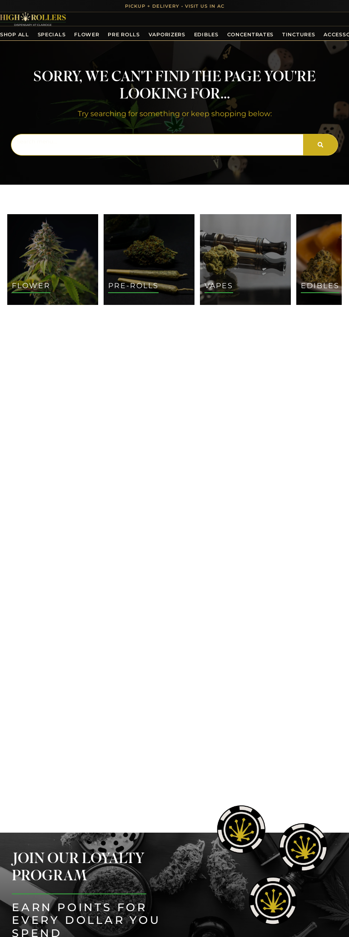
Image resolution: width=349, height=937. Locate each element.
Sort (69, 318)
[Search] (320, 144)
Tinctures (298, 34)
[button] (325, 913)
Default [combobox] (74, 328)
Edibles (206, 34)
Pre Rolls (124, 34)
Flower (86, 34)
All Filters (28, 328)
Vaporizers (167, 34)
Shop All (14, 34)
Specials (52, 34)
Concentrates (250, 34)
